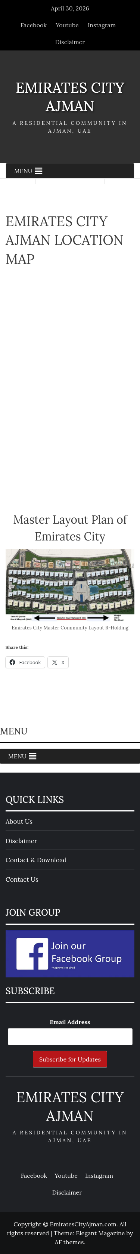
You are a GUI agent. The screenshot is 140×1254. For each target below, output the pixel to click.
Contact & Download (36, 860)
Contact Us (22, 879)
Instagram (102, 25)
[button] (23, 170)
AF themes (69, 1242)
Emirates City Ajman (70, 96)
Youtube (67, 25)
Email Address (70, 1022)
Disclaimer (70, 42)
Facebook (34, 25)
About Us (19, 821)
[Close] (128, 11)
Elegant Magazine (100, 1233)
